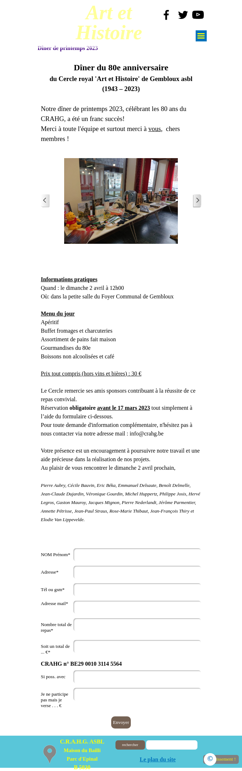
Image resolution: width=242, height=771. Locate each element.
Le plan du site (158, 759)
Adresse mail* (54, 603)
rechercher (130, 745)
